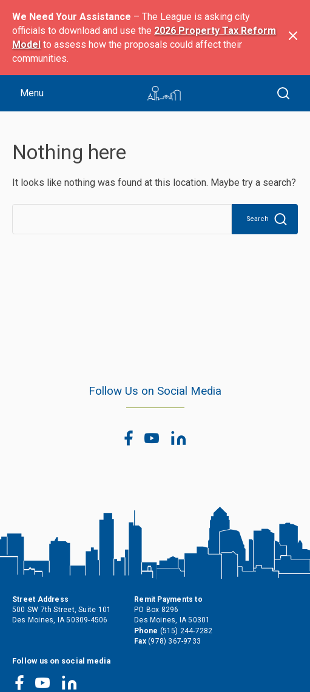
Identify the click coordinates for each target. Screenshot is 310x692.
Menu (32, 93)
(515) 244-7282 (186, 631)
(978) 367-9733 (174, 641)
